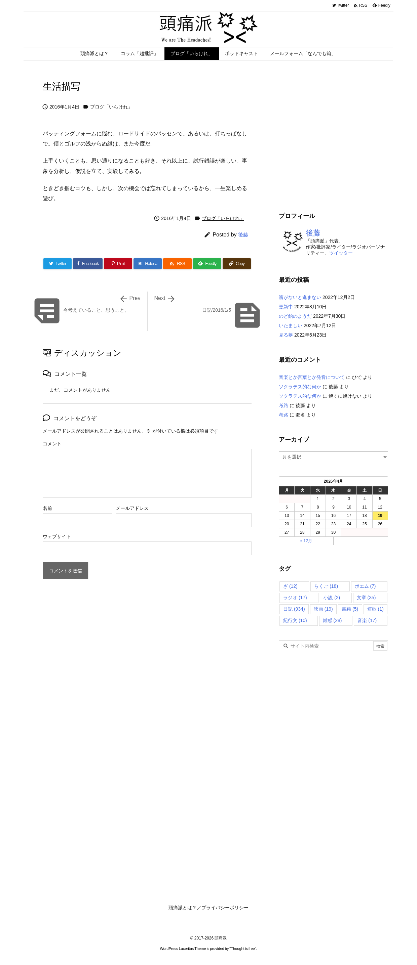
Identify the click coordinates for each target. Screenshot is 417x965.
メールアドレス (132, 508)
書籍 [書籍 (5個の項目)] (350, 609)
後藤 (243, 234)
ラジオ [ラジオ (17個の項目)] (295, 597)
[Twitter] (57, 263)
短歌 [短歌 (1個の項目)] (375, 609)
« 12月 (306, 540)
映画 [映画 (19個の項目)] (323, 609)
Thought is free (243, 949)
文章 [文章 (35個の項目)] (366, 597)
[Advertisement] (335, 144)
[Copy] (237, 263)
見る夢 (286, 335)
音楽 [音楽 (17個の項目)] (367, 620)
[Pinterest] (118, 263)
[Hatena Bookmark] (148, 263)
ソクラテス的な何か (300, 386)
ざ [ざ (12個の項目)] (290, 586)
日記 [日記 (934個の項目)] (294, 609)
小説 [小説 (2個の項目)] (332, 597)
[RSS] (177, 263)
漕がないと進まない (300, 297)
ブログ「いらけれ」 (111, 106)
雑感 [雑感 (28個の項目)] (332, 620)
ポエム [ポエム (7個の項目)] (365, 586)
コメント (52, 443)
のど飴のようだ (295, 316)
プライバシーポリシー (225, 907)
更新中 (286, 306)
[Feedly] (207, 263)
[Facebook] (88, 263)
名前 (47, 508)
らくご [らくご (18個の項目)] (326, 586)
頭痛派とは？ (182, 907)
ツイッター (341, 253)
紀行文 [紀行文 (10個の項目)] (295, 620)
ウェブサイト (57, 536)
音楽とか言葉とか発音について (312, 377)
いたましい (290, 325)
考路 (283, 405)
